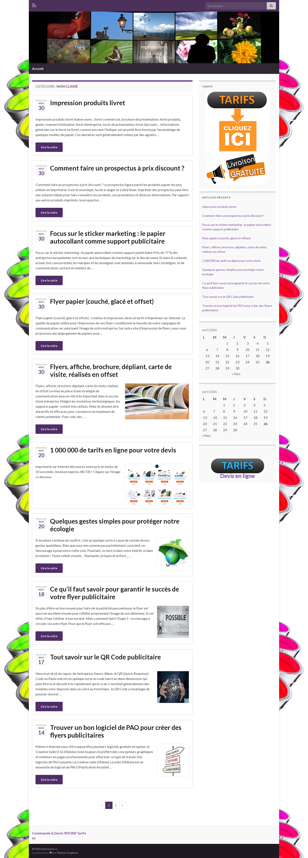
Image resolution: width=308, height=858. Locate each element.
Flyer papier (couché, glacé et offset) (102, 301)
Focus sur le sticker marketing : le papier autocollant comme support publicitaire (107, 237)
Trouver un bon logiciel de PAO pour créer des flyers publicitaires (115, 731)
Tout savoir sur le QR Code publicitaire (105, 657)
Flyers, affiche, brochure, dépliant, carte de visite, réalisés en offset (111, 370)
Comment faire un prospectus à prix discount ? (117, 168)
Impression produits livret (87, 102)
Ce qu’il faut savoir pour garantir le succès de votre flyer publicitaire (114, 592)
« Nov (236, 374)
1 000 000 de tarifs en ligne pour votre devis (113, 450)
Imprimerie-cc (154, 46)
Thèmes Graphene (67, 852)
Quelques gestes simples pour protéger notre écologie (114, 525)
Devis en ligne (237, 475)
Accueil (37, 68)
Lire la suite (49, 147)
